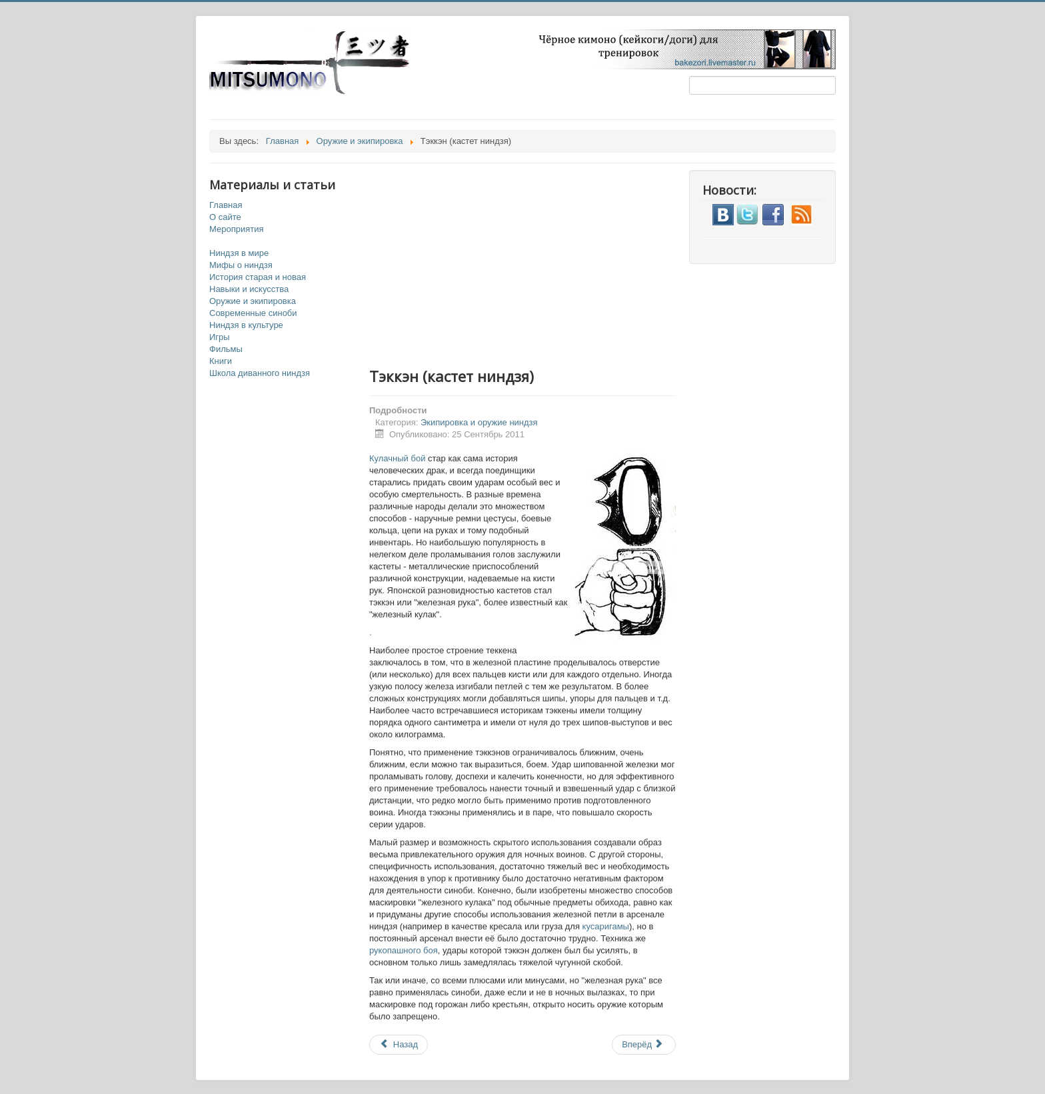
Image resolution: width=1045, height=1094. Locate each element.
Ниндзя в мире (239, 253)
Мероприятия (236, 229)
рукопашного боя (403, 950)
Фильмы (226, 349)
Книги (220, 361)
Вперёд (643, 1044)
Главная (225, 205)
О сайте (225, 217)
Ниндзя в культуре (246, 325)
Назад (398, 1044)
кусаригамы (605, 926)
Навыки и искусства (249, 289)
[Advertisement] (535, 263)
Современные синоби (253, 313)
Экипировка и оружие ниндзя (479, 422)
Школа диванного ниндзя (259, 373)
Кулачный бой (397, 458)
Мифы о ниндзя (241, 265)
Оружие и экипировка (252, 301)
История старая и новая (257, 277)
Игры (219, 337)
